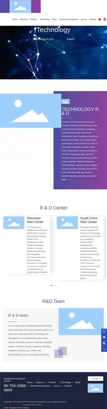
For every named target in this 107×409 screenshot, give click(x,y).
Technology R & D (43, 39)
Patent (70, 39)
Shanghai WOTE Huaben (19, 408)
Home (30, 382)
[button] (51, 285)
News (77, 382)
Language (94, 379)
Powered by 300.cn (30, 405)
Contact (68, 386)
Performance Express (40, 386)
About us (41, 382)
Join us (57, 386)
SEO (40, 405)
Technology (65, 382)
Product (52, 382)
